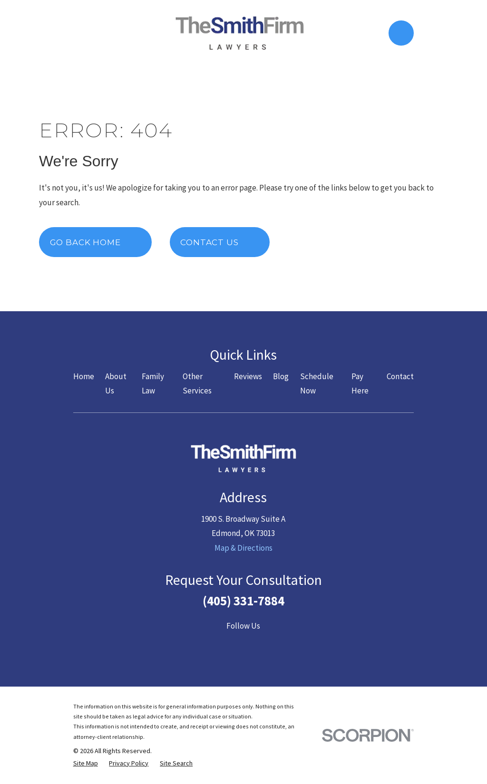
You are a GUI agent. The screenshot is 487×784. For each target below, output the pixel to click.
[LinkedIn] (267, 645)
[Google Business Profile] (289, 645)
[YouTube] (243, 645)
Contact (400, 376)
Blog (281, 376)
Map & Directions (243, 548)
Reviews (248, 376)
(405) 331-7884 (243, 601)
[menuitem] (85, 763)
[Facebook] (197, 645)
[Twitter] (220, 645)
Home (83, 376)
